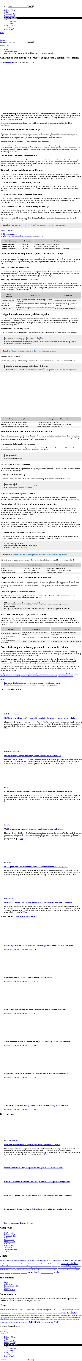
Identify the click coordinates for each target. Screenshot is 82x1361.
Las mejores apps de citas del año (18, 1223)
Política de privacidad (11, 1286)
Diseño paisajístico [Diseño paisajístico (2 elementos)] (56, 1266)
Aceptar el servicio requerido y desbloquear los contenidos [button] (22, 236)
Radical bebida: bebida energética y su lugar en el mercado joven (32, 1145)
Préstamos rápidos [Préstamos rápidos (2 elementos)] (53, 1269)
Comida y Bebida (10, 14)
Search (30, 6)
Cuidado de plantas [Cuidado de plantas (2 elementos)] (13, 1266)
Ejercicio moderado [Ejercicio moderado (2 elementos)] (20, 1268)
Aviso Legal (8, 1284)
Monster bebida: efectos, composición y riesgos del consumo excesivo (33, 1168)
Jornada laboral (64, 674)
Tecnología (8, 27)
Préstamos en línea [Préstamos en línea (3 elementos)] (43, 1270)
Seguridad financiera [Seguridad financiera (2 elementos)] (15, 1273)
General (8, 787)
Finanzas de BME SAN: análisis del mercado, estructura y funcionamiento (36, 1073)
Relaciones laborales (49, 676)
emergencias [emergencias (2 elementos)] (28, 1268)
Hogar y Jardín (9, 29)
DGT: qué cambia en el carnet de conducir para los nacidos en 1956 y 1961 (36, 866)
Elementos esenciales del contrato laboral (45, 674)
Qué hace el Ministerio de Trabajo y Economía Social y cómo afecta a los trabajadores (40, 718)
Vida (5, 20)
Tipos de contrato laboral (64, 676)
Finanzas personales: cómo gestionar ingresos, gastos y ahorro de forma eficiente (38, 945)
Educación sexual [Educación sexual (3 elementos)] (76, 1266)
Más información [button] (7, 230)
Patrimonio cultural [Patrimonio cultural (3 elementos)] (12, 1270)
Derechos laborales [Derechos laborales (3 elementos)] (23, 1266)
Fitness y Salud (9, 16)
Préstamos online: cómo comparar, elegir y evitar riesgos (28, 977)
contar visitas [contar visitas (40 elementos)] (69, 1263)
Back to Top (4, 1331)
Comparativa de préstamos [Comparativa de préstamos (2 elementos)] (9, 1263)
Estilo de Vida (13, 21)
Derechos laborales (24, 674)
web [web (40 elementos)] (56, 1272)
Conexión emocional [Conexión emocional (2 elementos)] (46, 1263)
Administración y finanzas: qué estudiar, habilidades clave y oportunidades (36, 1105)
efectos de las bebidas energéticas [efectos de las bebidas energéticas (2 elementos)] (7, 1268)
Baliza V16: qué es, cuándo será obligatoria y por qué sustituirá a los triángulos (38, 902)
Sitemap (7, 1288)
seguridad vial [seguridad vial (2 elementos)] (24, 1273)
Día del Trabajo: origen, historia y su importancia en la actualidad (32, 756)
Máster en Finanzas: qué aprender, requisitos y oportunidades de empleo (35, 1009)
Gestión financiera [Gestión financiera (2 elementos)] (70, 1268)
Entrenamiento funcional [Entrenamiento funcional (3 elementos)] (38, 1268)
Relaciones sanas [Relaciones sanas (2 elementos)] (71, 1269)
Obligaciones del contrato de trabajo (29, 676)
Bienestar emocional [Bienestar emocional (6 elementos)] (69, 1260)
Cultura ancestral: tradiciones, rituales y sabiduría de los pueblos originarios (37, 1181)
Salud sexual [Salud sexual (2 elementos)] (7, 1273)
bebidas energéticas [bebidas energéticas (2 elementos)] (57, 1260)
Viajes (11, 23)
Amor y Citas (8, 25)
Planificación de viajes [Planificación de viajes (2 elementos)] (23, 1269)
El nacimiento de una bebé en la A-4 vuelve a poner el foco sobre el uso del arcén (38, 791)
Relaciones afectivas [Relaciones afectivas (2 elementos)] (62, 1269)
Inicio (6, 1282)
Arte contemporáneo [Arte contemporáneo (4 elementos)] (46, 1260)
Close (2, 1333)
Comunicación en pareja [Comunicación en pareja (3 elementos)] (34, 1263)
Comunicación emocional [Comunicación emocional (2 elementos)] (21, 1263)
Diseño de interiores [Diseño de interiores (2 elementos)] (46, 1266)
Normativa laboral (11, 676)
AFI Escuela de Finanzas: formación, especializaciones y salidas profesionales (37, 1041)
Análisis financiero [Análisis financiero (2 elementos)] (21, 1260)
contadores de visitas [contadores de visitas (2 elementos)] (56, 1263)
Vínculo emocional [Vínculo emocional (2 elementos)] (48, 1273)
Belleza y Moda (9, 10)
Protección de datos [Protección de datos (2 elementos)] (33, 1269)
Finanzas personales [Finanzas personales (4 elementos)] (51, 1268)
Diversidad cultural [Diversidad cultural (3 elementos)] (66, 1266)
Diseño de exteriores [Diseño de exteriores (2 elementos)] (37, 1266)
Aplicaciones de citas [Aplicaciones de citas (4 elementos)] (32, 1260)
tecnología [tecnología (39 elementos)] (34, 1272)
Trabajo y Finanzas (10, 18)
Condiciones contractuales (9, 674)
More (6, 728)
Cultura (6, 12)
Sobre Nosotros (9, 1290)
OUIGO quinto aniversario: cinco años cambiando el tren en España (33, 829)
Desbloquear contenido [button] (9, 234)
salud (18, 305)
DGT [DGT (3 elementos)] (30, 1266)
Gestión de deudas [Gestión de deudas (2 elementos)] (62, 1268)
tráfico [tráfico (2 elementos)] (42, 1273)
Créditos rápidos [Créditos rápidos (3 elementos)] (4, 1266)
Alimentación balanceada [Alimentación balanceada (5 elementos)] (8, 1260)
